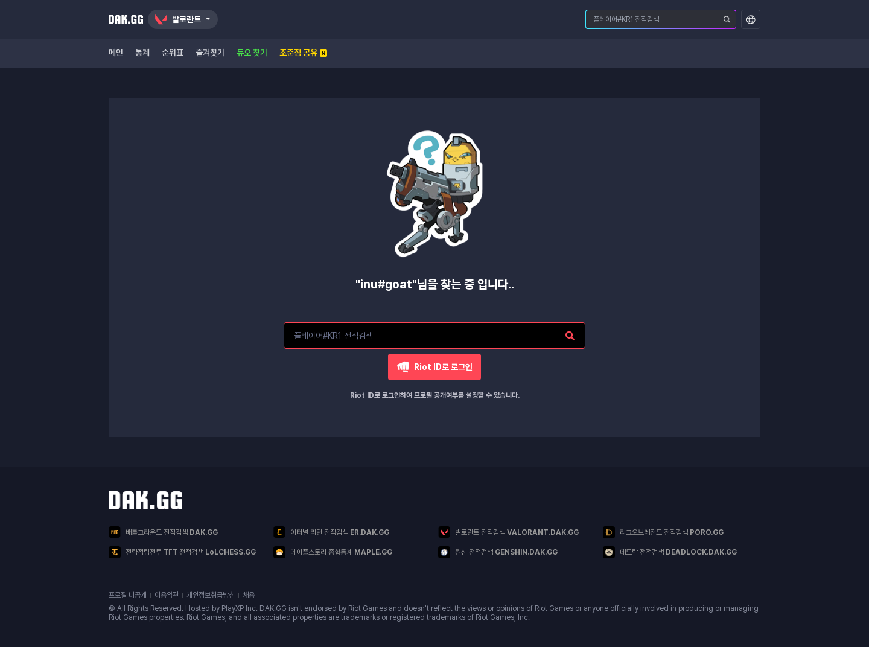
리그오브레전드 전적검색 (663, 532)
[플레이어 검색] (727, 19)
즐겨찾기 (210, 52)
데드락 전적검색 (670, 552)
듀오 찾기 (252, 52)
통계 (142, 52)
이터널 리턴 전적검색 (331, 532)
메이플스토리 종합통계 (332, 552)
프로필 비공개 (128, 595)
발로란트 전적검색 (508, 532)
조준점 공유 (303, 52)
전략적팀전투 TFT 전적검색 (182, 552)
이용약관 (166, 595)
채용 (249, 595)
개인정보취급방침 (210, 595)
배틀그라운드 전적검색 (163, 532)
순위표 (172, 52)
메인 (116, 52)
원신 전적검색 (498, 552)
